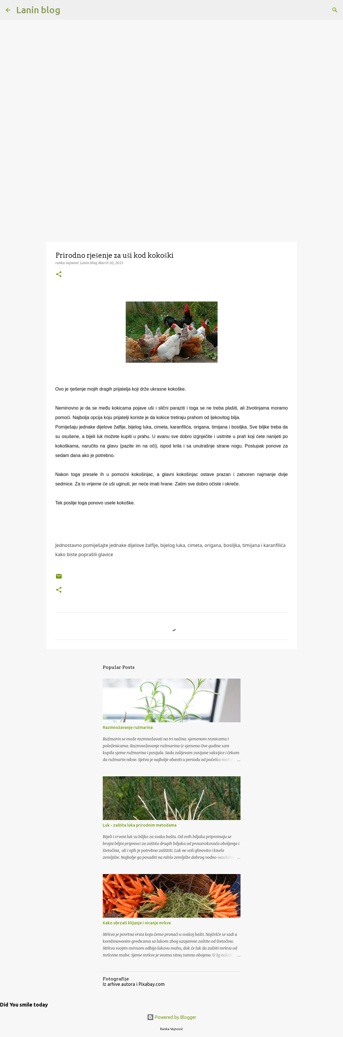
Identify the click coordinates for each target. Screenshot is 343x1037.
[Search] (68, 10)
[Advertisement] (171, 196)
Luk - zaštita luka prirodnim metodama (140, 825)
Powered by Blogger (171, 1017)
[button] (58, 275)
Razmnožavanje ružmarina (128, 727)
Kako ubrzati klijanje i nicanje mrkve (137, 923)
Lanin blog (38, 10)
